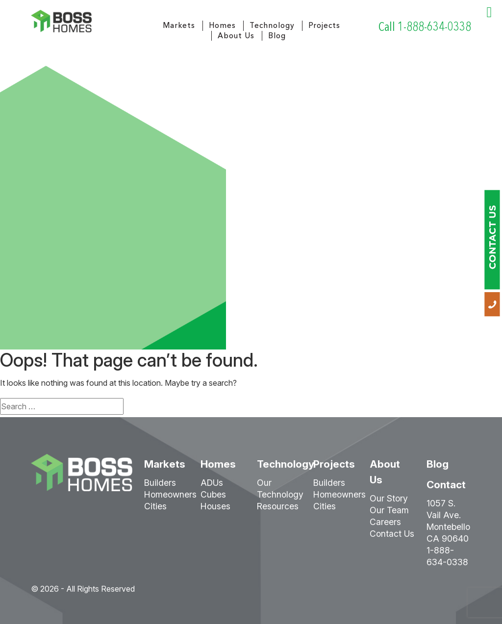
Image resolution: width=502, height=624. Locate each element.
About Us (236, 35)
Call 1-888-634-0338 (424, 26)
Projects (324, 25)
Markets (179, 25)
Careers (385, 525)
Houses (215, 509)
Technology (272, 25)
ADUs (212, 486)
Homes (222, 25)
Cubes (213, 498)
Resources (278, 509)
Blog (277, 35)
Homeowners (170, 498)
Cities (155, 509)
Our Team (389, 513)
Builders (160, 486)
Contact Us (392, 537)
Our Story (389, 502)
